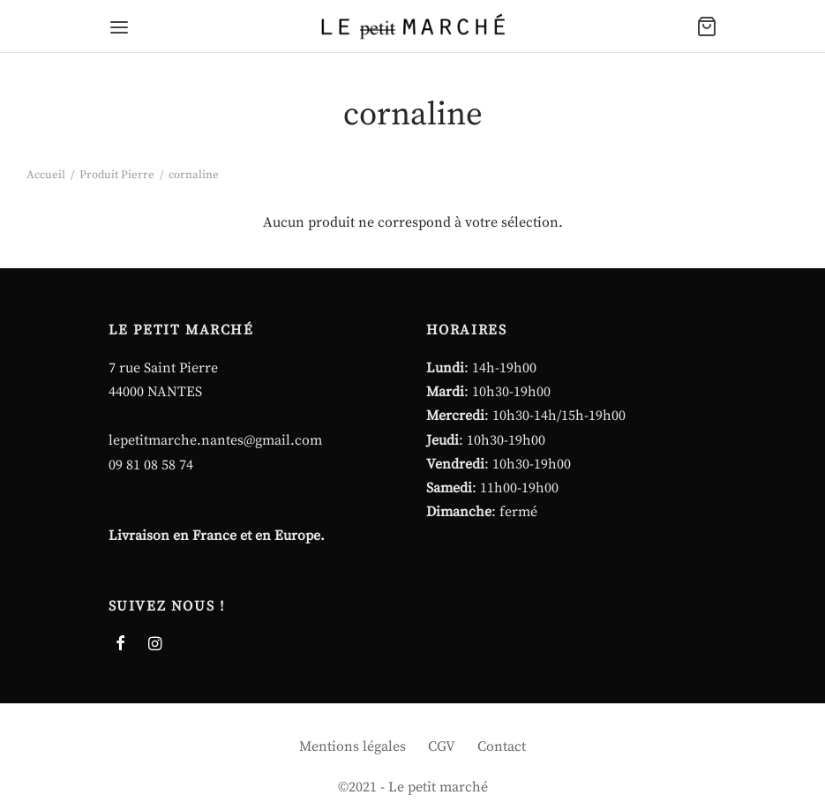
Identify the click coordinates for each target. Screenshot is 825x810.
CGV (441, 746)
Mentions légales (352, 746)
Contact (501, 746)
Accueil (45, 175)
